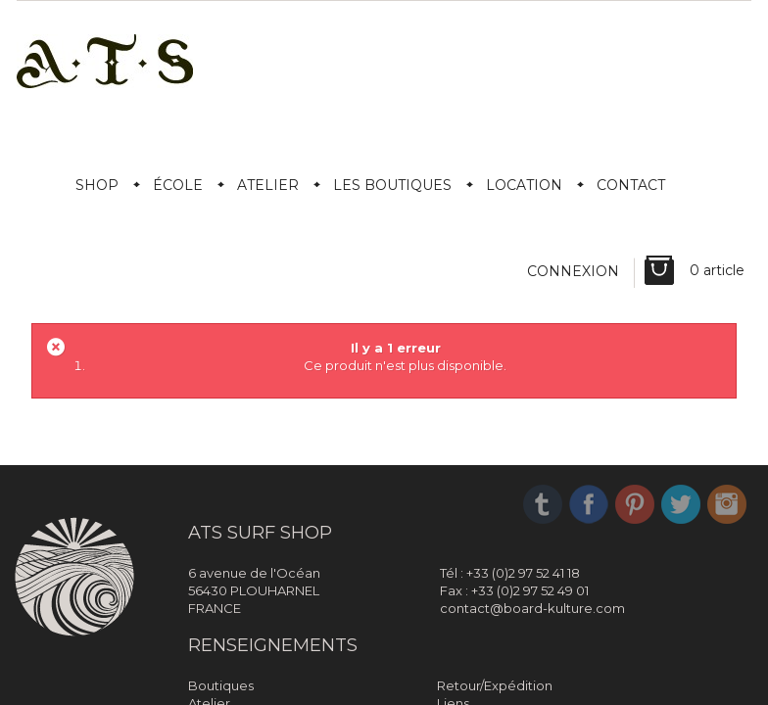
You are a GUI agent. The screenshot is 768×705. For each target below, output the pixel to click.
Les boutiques (392, 185)
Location (524, 185)
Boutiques (221, 685)
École (178, 185)
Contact (631, 185)
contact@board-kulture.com (532, 608)
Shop (97, 185)
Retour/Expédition (494, 685)
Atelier (268, 185)
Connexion (573, 271)
